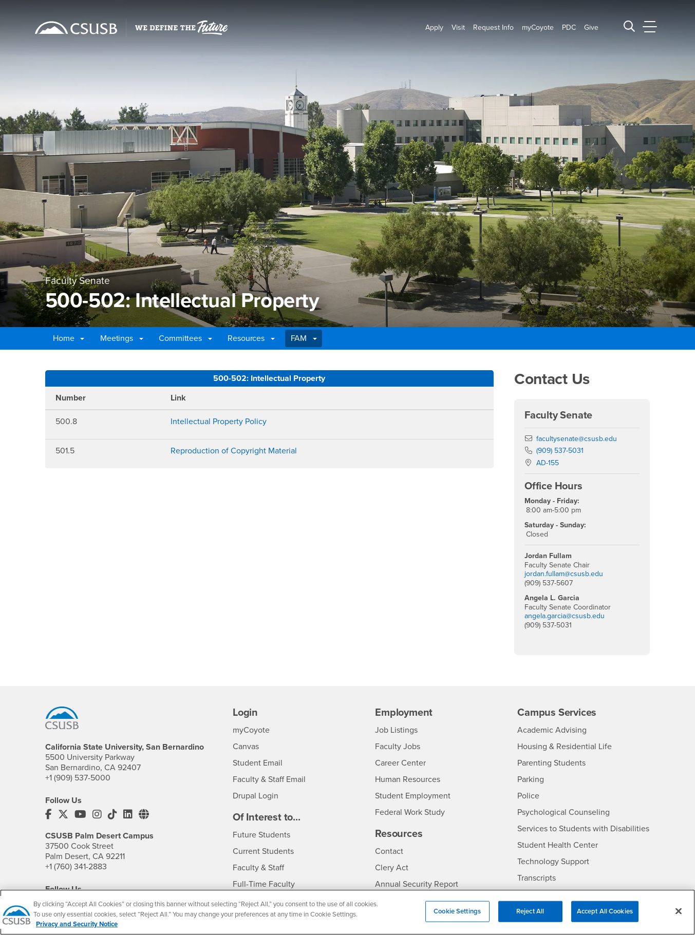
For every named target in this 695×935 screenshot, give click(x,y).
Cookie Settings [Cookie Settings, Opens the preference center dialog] (457, 917)
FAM (304, 338)
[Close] (678, 917)
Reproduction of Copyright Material (234, 451)
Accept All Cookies (605, 917)
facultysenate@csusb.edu (576, 438)
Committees (185, 338)
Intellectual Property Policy (219, 421)
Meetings (121, 338)
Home (68, 338)
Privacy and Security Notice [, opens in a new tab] (77, 930)
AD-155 (547, 463)
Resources (251, 338)
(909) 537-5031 (560, 450)
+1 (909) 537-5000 (77, 778)
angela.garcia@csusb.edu (564, 616)
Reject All (530, 917)
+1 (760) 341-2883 (76, 867)
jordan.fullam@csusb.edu (563, 573)
